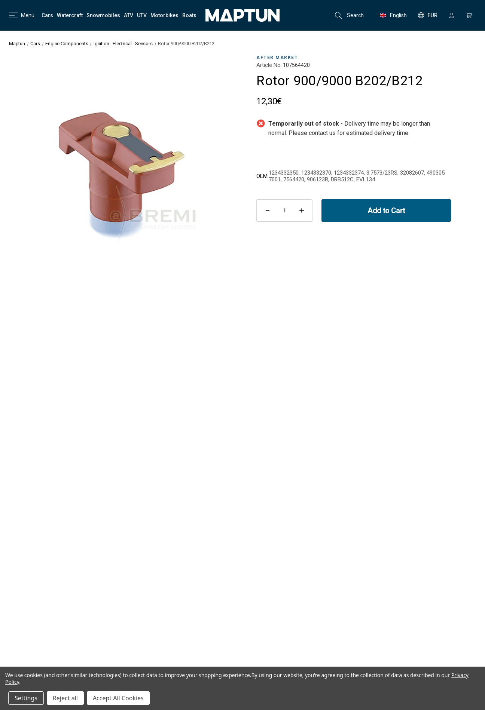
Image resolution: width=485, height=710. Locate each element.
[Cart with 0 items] (469, 15)
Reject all (65, 698)
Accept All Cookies (118, 698)
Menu (21, 15)
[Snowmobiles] (103, 15)
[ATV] (128, 15)
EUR (427, 15)
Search (349, 15)
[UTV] (142, 15)
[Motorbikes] (164, 15)
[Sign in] (451, 15)
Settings (26, 698)
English (393, 15)
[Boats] (189, 15)
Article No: (269, 65)
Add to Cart (386, 210)
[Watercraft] (70, 15)
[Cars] (47, 15)
